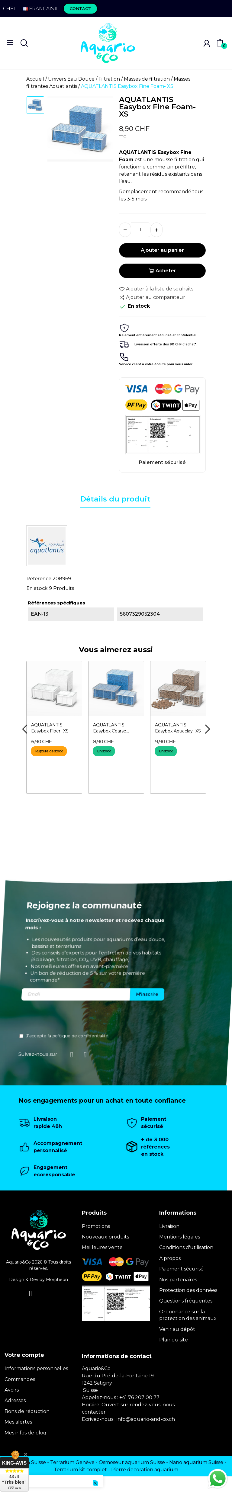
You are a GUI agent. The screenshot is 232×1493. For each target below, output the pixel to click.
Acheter (162, 271)
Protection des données (188, 1290)
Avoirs (12, 1390)
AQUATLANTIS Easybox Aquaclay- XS (178, 728)
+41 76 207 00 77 (139, 1397)
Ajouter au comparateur (152, 297)
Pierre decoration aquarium (144, 1469)
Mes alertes (18, 1422)
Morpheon (57, 1279)
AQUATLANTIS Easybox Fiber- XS (50, 728)
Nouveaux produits (105, 1237)
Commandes (20, 1379)
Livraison (169, 1226)
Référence (38, 579)
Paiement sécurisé (181, 1269)
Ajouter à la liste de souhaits (156, 289)
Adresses (15, 1400)
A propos (170, 1258)
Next (207, 729)
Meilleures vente (102, 1247)
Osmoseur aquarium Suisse (132, 1462)
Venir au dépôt (177, 1329)
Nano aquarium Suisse (196, 1462)
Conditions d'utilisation (186, 1247)
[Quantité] (140, 230)
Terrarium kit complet (80, 1469)
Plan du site (173, 1340)
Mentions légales (179, 1237)
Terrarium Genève (72, 1462)
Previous (24, 729)
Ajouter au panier (162, 250)
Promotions (96, 1226)
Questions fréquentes (185, 1301)
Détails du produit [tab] (115, 499)
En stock (37, 588)
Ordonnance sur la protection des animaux (188, 1315)
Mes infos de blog (26, 1433)
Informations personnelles (36, 1368)
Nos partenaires (178, 1280)
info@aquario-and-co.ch (146, 1419)
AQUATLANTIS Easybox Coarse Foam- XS (109, 728)
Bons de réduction (27, 1411)
